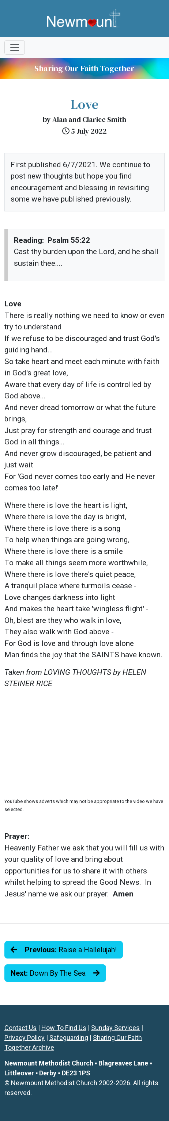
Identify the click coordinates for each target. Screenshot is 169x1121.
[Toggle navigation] (14, 47)
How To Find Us (63, 1028)
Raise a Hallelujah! (64, 949)
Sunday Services (115, 1028)
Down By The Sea (55, 973)
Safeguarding (68, 1037)
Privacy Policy (24, 1037)
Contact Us (20, 1028)
